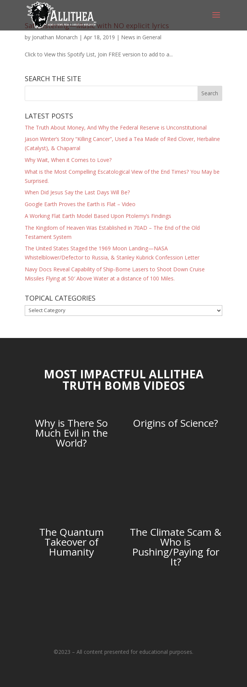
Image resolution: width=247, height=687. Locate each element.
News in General (141, 37)
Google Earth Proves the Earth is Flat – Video (80, 204)
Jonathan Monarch (55, 37)
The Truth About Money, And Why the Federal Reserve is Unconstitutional (116, 127)
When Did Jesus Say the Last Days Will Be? (77, 192)
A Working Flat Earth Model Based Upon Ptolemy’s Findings (98, 215)
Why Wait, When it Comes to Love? (68, 159)
